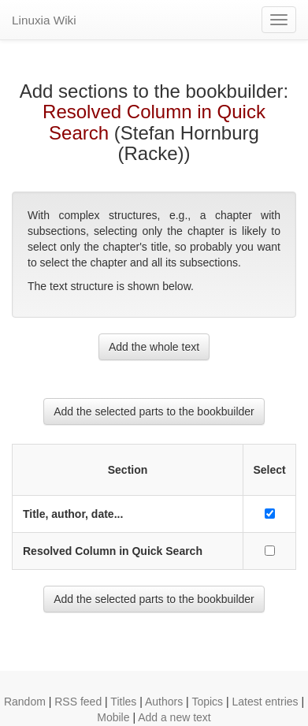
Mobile (113, 717)
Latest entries (265, 701)
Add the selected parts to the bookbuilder (154, 411)
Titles (123, 701)
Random (25, 701)
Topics (207, 701)
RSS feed (78, 701)
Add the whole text (154, 347)
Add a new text (174, 717)
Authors (164, 701)
